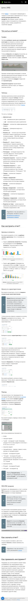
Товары (23, 105)
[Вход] (25, 2)
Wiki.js (18, 599)
